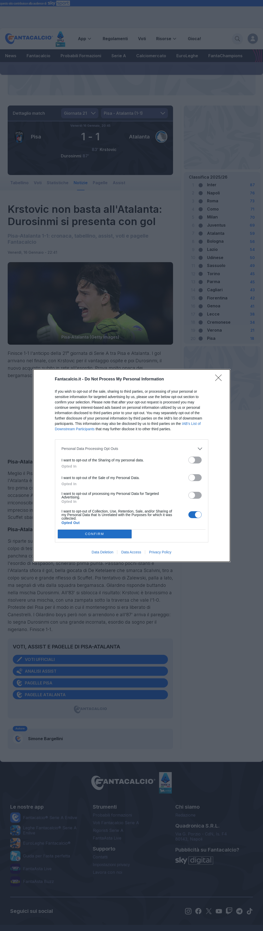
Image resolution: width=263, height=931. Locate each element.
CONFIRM (94, 534)
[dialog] (131, 465)
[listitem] (132, 448)
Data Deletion (102, 552)
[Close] (220, 379)
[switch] (195, 460)
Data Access (131, 552)
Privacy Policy (160, 552)
